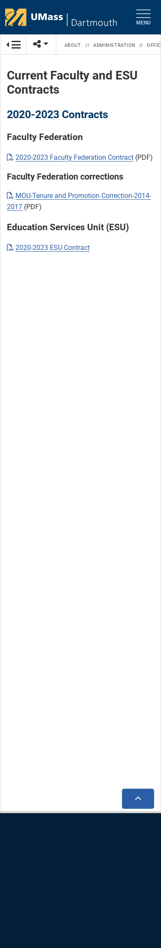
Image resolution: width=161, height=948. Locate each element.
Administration (114, 45)
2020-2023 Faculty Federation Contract (74, 157)
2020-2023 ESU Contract (52, 248)
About (72, 45)
